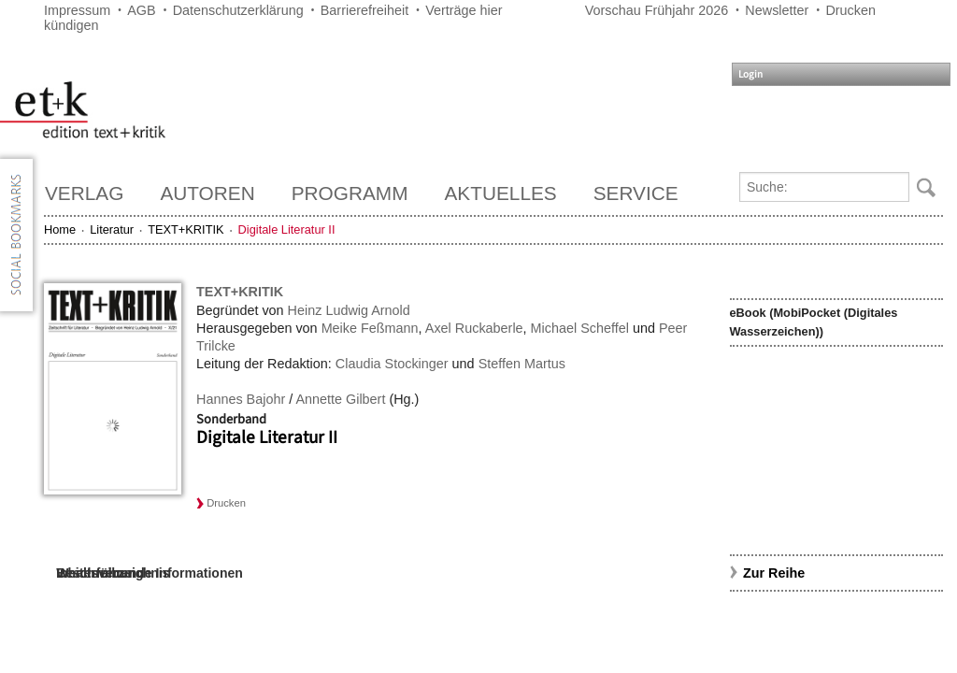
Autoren (207, 193)
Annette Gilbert (340, 399)
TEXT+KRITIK (185, 229)
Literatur (112, 229)
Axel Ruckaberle (474, 328)
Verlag (84, 193)
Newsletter (776, 10)
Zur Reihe (774, 573)
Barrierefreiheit (364, 10)
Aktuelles (501, 193)
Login (750, 74)
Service (635, 193)
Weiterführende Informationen (149, 573)
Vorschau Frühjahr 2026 (657, 10)
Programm (350, 193)
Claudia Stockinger (392, 363)
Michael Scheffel (580, 328)
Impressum (77, 10)
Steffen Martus (521, 363)
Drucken (850, 10)
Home (60, 229)
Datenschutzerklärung (238, 10)
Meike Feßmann (370, 328)
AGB (141, 10)
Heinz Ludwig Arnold (349, 310)
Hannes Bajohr (240, 399)
